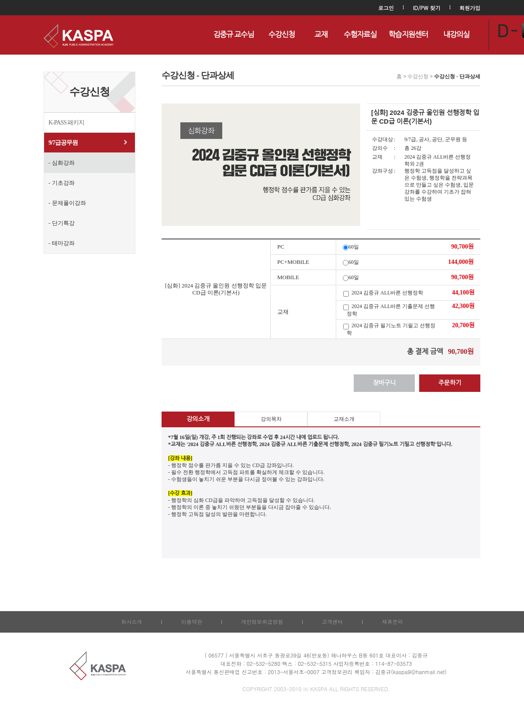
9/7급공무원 (63, 142)
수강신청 (282, 35)
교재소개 (344, 419)
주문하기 (450, 383)
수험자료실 (360, 35)
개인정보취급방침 (262, 621)
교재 (321, 35)
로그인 (386, 7)
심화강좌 (63, 162)
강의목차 (271, 419)
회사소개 (131, 621)
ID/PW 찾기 (426, 7)
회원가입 (469, 7)
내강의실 (456, 35)
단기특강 (63, 223)
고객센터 (332, 621)
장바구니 (384, 383)
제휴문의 (392, 621)
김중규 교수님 (233, 35)
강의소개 (198, 419)
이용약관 (191, 621)
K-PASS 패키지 (66, 122)
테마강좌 (63, 243)
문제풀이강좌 (69, 203)
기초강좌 (63, 183)
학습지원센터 (408, 35)
